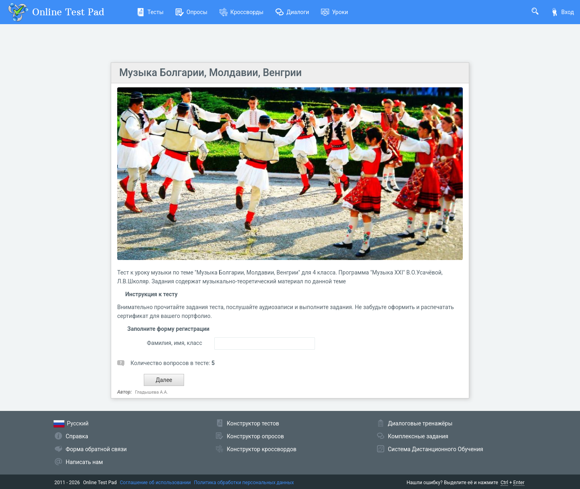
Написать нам (84, 462)
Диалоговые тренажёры (420, 423)
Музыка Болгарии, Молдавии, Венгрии (210, 72)
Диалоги (292, 12)
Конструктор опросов (255, 436)
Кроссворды (241, 12)
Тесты (150, 12)
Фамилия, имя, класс (174, 343)
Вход (562, 12)
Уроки (334, 12)
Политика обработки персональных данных (244, 482)
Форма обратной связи (96, 449)
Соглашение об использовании (155, 482)
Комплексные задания (418, 436)
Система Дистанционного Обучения (435, 449)
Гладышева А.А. (151, 392)
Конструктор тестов (253, 423)
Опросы (191, 12)
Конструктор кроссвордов (261, 449)
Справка (77, 436)
